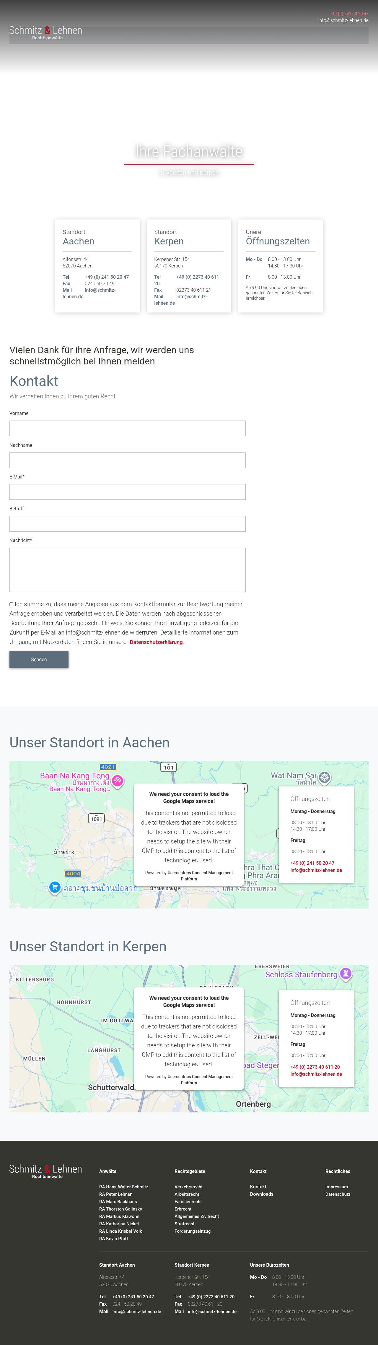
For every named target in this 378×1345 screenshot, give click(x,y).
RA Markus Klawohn (120, 1216)
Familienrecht (189, 1201)
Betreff (16, 509)
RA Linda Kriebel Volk (121, 1231)
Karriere (326, 34)
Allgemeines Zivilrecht (198, 1216)
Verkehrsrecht (189, 1187)
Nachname (20, 445)
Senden (39, 659)
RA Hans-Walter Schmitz (125, 1187)
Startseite (138, 34)
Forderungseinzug (194, 1231)
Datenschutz (338, 1194)
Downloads (289, 34)
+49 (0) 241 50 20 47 (349, 12)
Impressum (337, 1187)
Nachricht (20, 539)
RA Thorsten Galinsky (122, 1209)
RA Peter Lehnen (116, 1194)
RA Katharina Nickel (120, 1223)
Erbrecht (183, 1209)
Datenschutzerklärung (159, 641)
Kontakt (358, 34)
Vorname (18, 413)
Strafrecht (185, 1223)
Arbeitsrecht (188, 1194)
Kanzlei (172, 34)
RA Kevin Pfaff (114, 1238)
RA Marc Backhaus (119, 1201)
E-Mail (17, 476)
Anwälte (253, 34)
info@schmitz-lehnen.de (341, 19)
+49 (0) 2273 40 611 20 (315, 1067)
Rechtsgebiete (212, 34)
